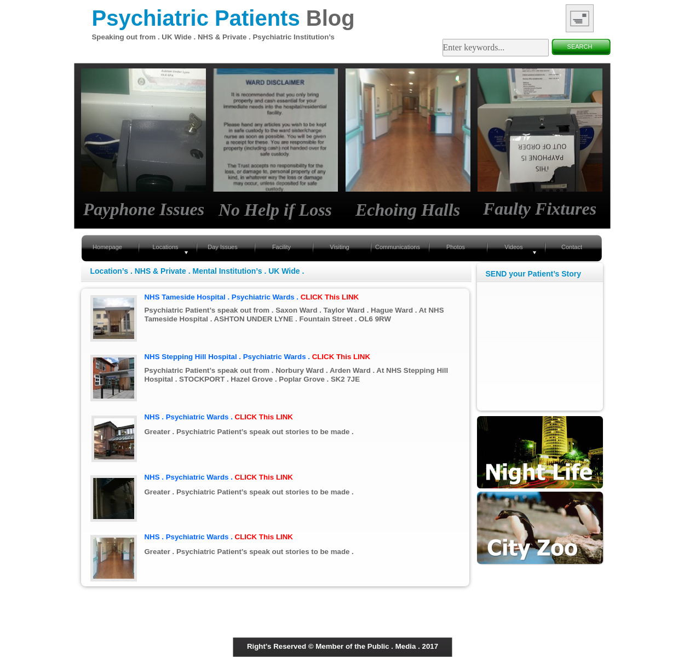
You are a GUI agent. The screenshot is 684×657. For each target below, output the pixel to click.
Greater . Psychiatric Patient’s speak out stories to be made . (249, 432)
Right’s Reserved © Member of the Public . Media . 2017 (342, 646)
